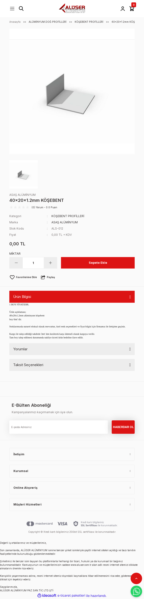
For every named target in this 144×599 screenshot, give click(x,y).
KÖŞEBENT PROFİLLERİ (67, 216)
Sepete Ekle (98, 262)
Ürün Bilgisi (22, 296)
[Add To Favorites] (23, 277)
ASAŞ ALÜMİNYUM (22, 195)
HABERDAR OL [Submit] (123, 427)
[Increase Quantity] (50, 262)
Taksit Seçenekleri (28, 365)
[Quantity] (33, 262)
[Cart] (132, 8)
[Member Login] (123, 8)
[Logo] (72, 8)
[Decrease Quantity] (16, 262)
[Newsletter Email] (58, 427)
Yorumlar (20, 349)
